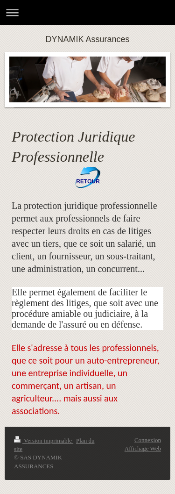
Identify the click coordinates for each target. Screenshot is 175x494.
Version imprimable (43, 440)
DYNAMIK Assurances (87, 39)
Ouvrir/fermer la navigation (87, 12)
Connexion (147, 440)
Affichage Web (143, 448)
